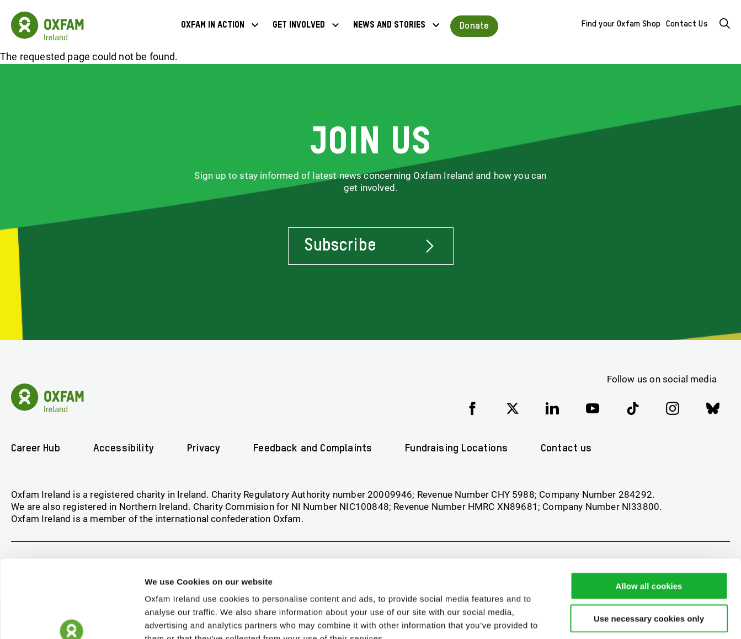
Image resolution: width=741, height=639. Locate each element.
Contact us (573, 448)
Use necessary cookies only (649, 552)
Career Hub (36, 448)
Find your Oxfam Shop (621, 24)
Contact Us (687, 24)
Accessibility (125, 448)
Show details (579, 617)
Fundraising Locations (461, 448)
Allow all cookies (649, 520)
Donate (474, 26)
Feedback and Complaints (316, 448)
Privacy (206, 448)
